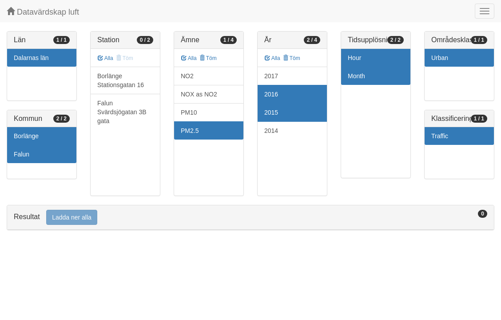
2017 (271, 76)
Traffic (439, 136)
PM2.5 (190, 130)
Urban (439, 57)
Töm (208, 58)
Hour (354, 57)
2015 (271, 112)
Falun (21, 154)
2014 (271, 130)
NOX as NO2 (199, 94)
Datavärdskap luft (43, 11)
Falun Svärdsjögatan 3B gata (122, 112)
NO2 (187, 76)
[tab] (250, 217)
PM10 (189, 112)
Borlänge (26, 136)
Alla (105, 58)
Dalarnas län (31, 57)
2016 (271, 94)
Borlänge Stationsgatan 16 (120, 80)
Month (356, 76)
